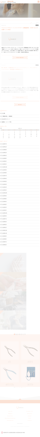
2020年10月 (4, 213)
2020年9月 (4, 216)
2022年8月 (4, 172)
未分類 (3, 113)
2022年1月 (4, 190)
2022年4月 (4, 184)
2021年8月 (4, 198)
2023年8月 (4, 158)
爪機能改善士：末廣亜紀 (7, 116)
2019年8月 (4, 239)
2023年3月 (4, 161)
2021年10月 (4, 193)
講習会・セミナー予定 (6, 122)
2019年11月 (4, 233)
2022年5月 (4, 181)
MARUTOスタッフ (6, 119)
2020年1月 (4, 227)
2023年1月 (4, 164)
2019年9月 (4, 236)
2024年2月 (4, 152)
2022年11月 (4, 167)
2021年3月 (4, 204)
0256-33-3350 (10, 1)
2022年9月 (4, 170)
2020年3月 (4, 224)
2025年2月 (4, 146)
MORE (20, 104)
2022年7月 (4, 175)
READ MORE (20, 59)
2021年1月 (4, 210)
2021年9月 (4, 195)
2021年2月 (4, 207)
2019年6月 (4, 244)
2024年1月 (4, 155)
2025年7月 (4, 144)
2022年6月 (4, 178)
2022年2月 (4, 187)
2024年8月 (4, 149)
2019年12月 (4, 230)
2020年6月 (4, 221)
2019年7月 (4, 241)
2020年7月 (4, 218)
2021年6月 (4, 201)
